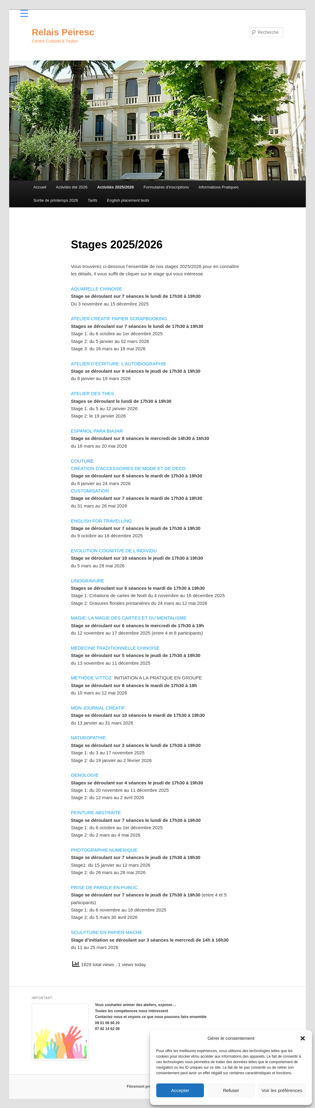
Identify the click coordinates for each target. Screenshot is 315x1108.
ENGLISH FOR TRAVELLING (101, 520)
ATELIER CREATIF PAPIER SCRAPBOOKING (119, 318)
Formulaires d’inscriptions (166, 187)
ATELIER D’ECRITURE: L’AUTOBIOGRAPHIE (118, 363)
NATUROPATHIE (88, 737)
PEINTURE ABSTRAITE (96, 812)
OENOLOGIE (84, 775)
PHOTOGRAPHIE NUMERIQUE (104, 850)
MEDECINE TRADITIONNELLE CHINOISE (115, 648)
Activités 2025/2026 (115, 187)
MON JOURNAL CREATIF (98, 707)
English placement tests (128, 200)
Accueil (39, 187)
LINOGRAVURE (87, 580)
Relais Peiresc (63, 32)
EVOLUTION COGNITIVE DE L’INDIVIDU (114, 550)
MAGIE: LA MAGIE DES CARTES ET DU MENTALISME (128, 617)
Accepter (180, 1090)
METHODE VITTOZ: (92, 677)
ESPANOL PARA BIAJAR (97, 430)
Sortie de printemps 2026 (55, 200)
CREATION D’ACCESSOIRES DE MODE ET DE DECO (128, 468)
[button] (303, 1038)
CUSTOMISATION (90, 490)
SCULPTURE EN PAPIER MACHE (106, 932)
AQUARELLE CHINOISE (96, 288)
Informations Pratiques (219, 187)
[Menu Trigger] (24, 13)
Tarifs (92, 200)
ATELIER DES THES (92, 393)
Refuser (231, 1090)
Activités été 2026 (72, 187)
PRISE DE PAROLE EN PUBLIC (104, 887)
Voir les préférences (281, 1090)
